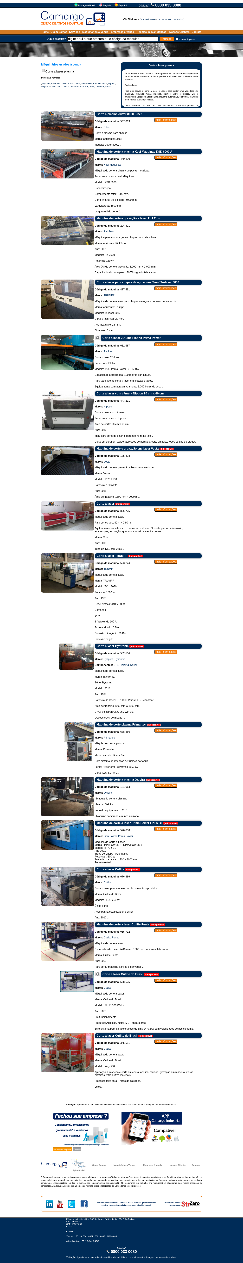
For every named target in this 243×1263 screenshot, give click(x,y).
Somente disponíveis (187, 39)
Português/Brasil (86, 5)
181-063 (112, 786)
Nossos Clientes (179, 32)
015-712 (112, 931)
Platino (52, 86)
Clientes (77, 1149)
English (107, 5)
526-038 (112, 830)
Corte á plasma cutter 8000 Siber (119, 114)
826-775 (112, 511)
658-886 (112, 731)
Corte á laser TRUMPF (112, 555)
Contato (196, 32)
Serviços (74, 32)
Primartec (74, 86)
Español (122, 5)
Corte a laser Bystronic (113, 646)
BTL (116, 665)
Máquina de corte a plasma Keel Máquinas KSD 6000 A (135, 151)
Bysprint (46, 83)
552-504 (112, 653)
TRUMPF (100, 86)
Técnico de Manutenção (151, 32)
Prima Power (63, 86)
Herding (124, 665)
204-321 (112, 225)
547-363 (112, 121)
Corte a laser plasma (59, 71)
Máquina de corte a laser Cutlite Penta (123, 924)
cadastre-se (148, 19)
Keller (133, 665)
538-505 (112, 982)
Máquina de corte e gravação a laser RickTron (128, 218)
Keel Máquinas (100, 83)
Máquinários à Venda (95, 32)
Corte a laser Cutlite (110, 869)
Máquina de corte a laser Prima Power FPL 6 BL (130, 823)
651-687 (112, 345)
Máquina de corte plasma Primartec (121, 724)
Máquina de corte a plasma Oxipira (121, 779)
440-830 (112, 158)
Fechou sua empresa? (63, 1149)
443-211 (112, 400)
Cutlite (64, 83)
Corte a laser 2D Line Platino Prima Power (131, 338)
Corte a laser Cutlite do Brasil (122, 974)
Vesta (108, 86)
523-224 (112, 563)
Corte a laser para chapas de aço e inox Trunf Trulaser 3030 (138, 282)
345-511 (112, 1042)
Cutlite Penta (74, 83)
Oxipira (44, 86)
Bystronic (55, 83)
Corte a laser (105, 503)
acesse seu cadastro (171, 19)
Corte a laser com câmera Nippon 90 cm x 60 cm (130, 393)
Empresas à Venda (122, 32)
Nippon (111, 83)
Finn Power (86, 83)
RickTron (84, 86)
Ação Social (79, 1170)
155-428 (112, 455)
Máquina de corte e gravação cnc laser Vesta (128, 448)
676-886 (112, 876)
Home (45, 32)
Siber (92, 86)
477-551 (112, 289)
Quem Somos (59, 32)
